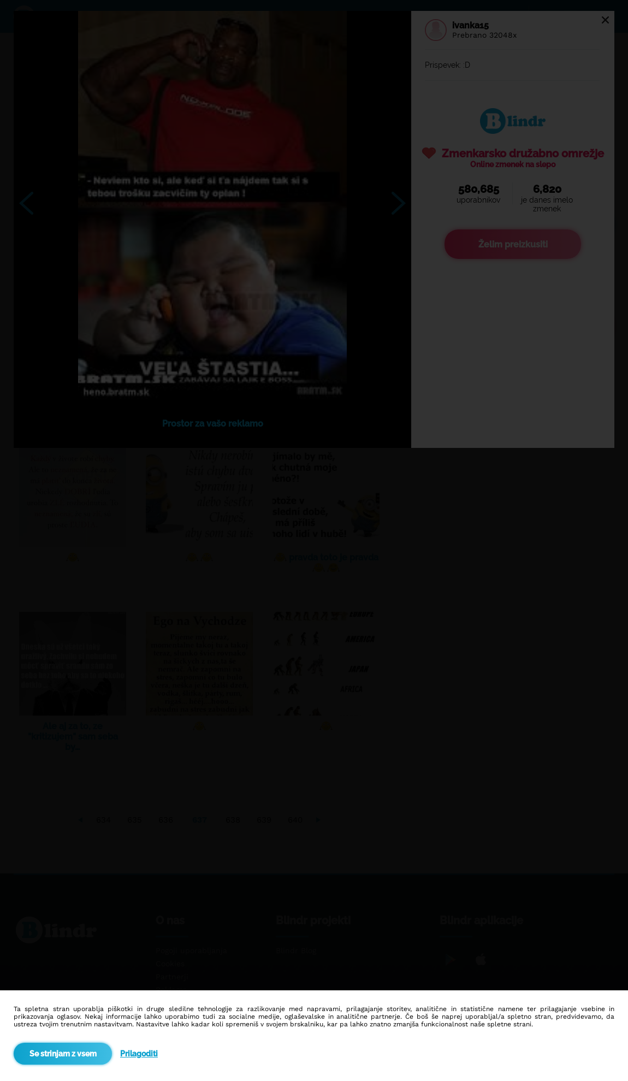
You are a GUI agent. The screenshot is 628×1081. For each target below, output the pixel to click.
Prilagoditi (139, 1053)
